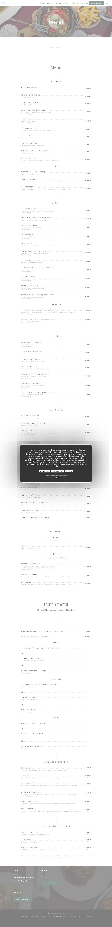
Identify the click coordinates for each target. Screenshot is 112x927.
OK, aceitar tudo (44, 471)
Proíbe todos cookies (57, 471)
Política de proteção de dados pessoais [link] (56, 475)
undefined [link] (56, 477)
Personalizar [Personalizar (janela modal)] (69, 471)
